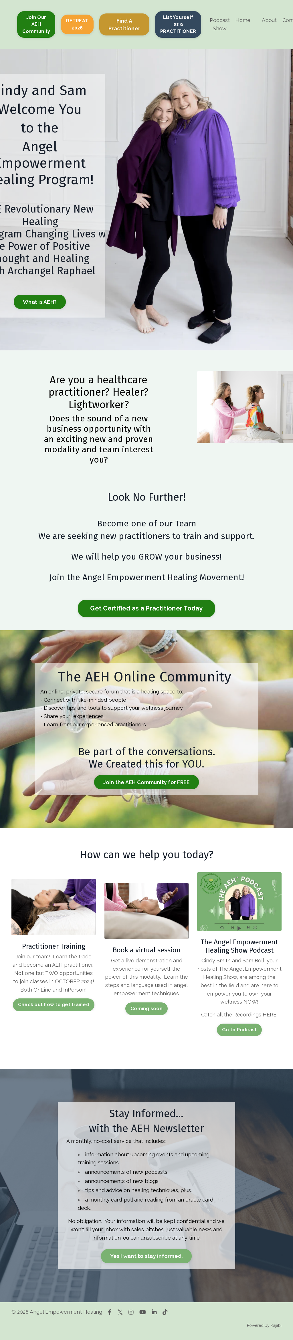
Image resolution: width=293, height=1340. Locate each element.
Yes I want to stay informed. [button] (146, 1256)
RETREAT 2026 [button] (77, 24)
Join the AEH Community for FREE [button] (146, 782)
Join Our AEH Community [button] (36, 24)
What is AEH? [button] (40, 302)
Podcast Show (220, 24)
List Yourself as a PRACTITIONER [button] (178, 24)
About (269, 20)
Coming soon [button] (146, 1008)
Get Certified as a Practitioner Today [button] (146, 608)
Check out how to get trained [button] (53, 1004)
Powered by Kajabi (264, 1325)
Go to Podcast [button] (239, 1029)
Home (242, 20)
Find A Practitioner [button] (124, 24)
